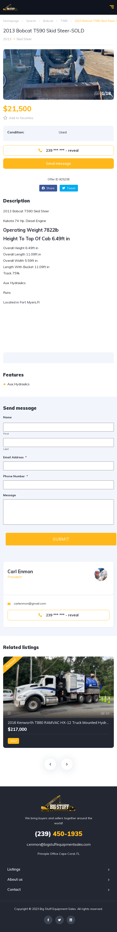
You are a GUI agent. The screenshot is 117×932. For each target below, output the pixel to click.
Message (9, 495)
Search (31, 21)
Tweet (68, 188)
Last (6, 449)
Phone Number (15, 476)
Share (48, 188)
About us (15, 879)
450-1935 (58, 834)
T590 (63, 21)
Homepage (11, 21)
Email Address (15, 457)
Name (7, 417)
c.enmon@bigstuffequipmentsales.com (59, 844)
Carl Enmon (20, 571)
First (6, 433)
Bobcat (48, 21)
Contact (14, 889)
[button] (58, 163)
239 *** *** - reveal (58, 150)
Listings (13, 869)
